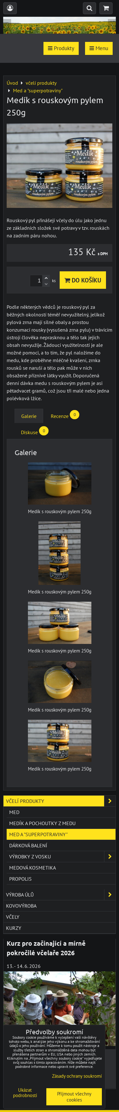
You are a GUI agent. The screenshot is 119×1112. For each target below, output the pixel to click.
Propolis (20, 879)
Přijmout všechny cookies (74, 1097)
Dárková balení (28, 845)
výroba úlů (61, 894)
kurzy (13, 928)
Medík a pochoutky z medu (42, 823)
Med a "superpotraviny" (38, 834)
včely (12, 917)
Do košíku (82, 280)
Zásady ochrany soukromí (77, 1076)
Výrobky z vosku (62, 856)
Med (14, 812)
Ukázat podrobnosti (25, 1093)
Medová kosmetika (32, 867)
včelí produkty (61, 801)
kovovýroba (21, 906)
